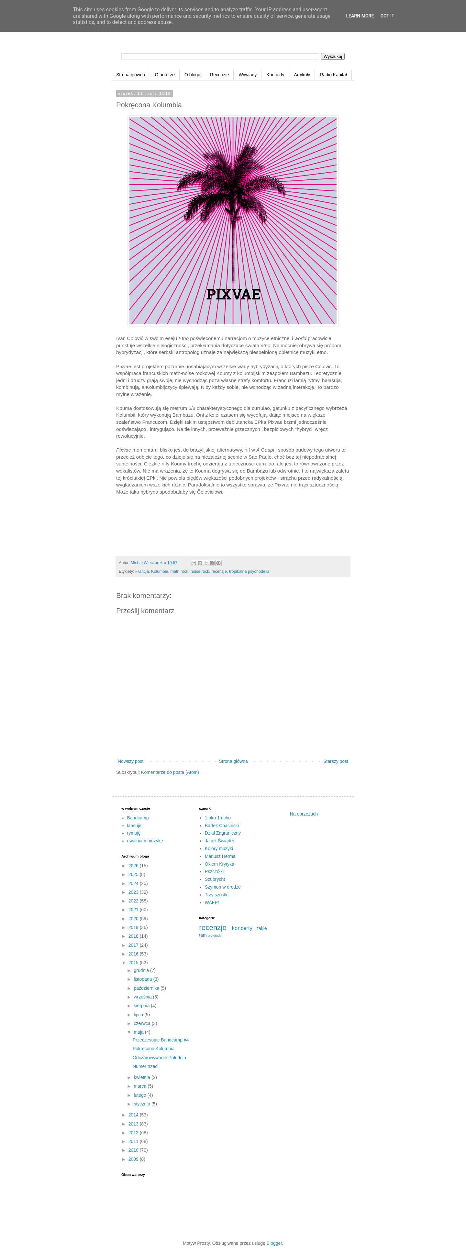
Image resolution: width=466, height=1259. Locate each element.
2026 (134, 865)
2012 (134, 1132)
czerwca (142, 1023)
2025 (134, 874)
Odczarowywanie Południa (159, 1057)
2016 (134, 953)
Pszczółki (214, 871)
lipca (139, 1014)
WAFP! (212, 902)
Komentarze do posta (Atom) (170, 772)
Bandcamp (138, 817)
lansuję (134, 825)
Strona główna (130, 74)
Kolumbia (159, 571)
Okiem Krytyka (219, 864)
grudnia (142, 970)
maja (139, 1032)
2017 (134, 945)
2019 (134, 927)
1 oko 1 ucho (218, 817)
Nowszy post (130, 761)
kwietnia (142, 1077)
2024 (134, 883)
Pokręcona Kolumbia (153, 1048)
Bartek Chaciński (222, 825)
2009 (134, 1159)
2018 (134, 936)
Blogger (274, 1243)
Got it (387, 15)
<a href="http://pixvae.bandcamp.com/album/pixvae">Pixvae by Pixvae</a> (233, 528)
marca (141, 1086)
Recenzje (219, 74)
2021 (134, 909)
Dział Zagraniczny (223, 833)
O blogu (192, 74)
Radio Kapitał (333, 74)
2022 (134, 900)
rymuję (134, 833)
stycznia (142, 1103)
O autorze (165, 74)
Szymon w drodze (223, 887)
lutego (140, 1095)
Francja (142, 571)
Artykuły (302, 74)
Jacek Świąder (219, 840)
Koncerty (275, 74)
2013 (134, 1123)
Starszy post (335, 761)
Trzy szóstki (216, 894)
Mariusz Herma (220, 856)
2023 (134, 892)
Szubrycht (215, 879)
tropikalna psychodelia (249, 571)
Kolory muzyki (219, 848)
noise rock (200, 571)
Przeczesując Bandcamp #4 (161, 1039)
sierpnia (142, 1005)
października (147, 988)
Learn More (360, 15)
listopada (143, 979)
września (143, 996)
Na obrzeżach (304, 813)
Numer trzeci (145, 1066)
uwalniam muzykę (145, 840)
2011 (134, 1141)
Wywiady (248, 74)
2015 (134, 962)
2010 (134, 1150)
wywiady (215, 935)
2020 (134, 918)
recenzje (219, 571)
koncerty (242, 928)
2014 (134, 1114)
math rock (179, 571)
